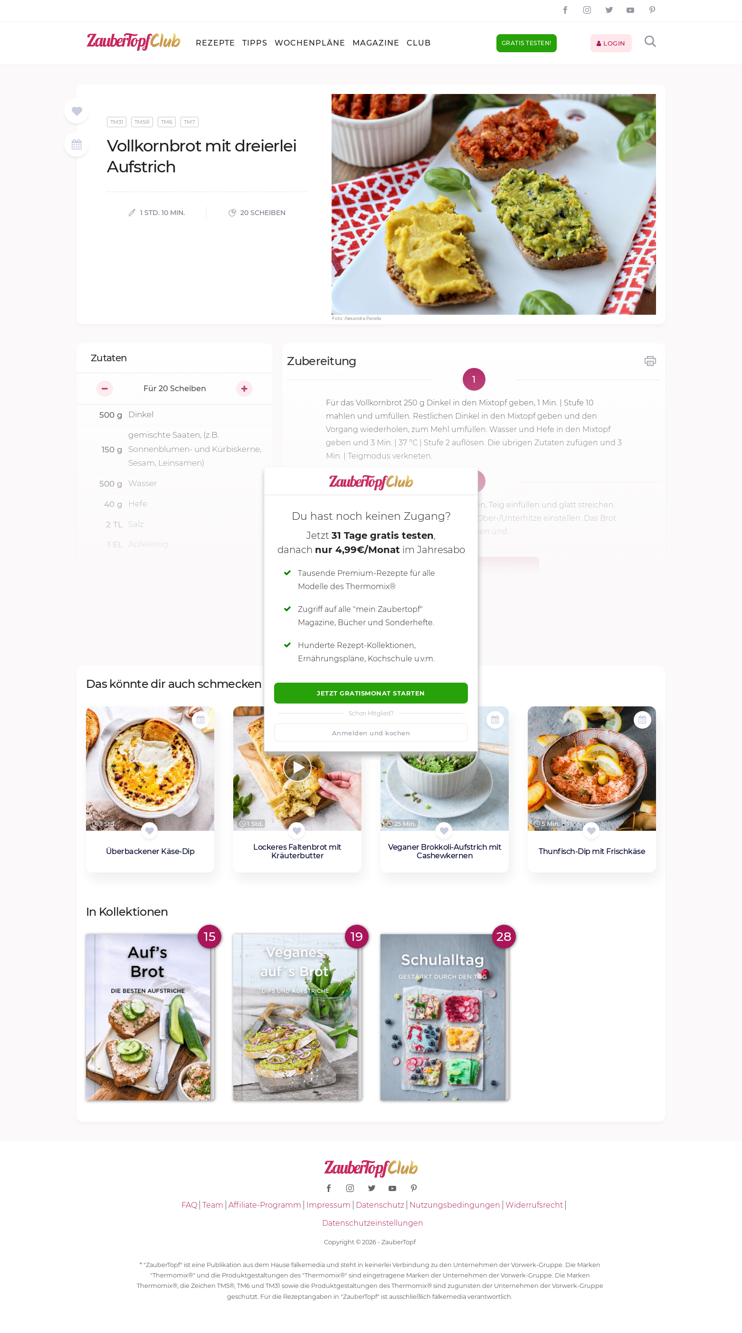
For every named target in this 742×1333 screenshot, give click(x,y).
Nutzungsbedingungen (454, 1205)
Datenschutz (380, 1205)
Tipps (254, 42)
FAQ (189, 1205)
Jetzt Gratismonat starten (371, 693)
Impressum (328, 1205)
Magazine (376, 42)
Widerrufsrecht (534, 1205)
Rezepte (215, 42)
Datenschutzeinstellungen (372, 1223)
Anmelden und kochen (371, 733)
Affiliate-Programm (264, 1205)
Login (611, 43)
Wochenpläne (310, 42)
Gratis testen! (527, 43)
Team (212, 1205)
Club (419, 42)
